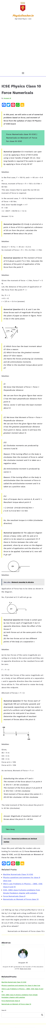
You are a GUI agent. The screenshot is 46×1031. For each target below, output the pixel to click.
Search (4, 1010)
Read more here (25, 968)
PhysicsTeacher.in (23, 15)
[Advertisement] (23, 46)
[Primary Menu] (23, 73)
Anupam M (7, 98)
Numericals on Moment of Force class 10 (25, 931)
